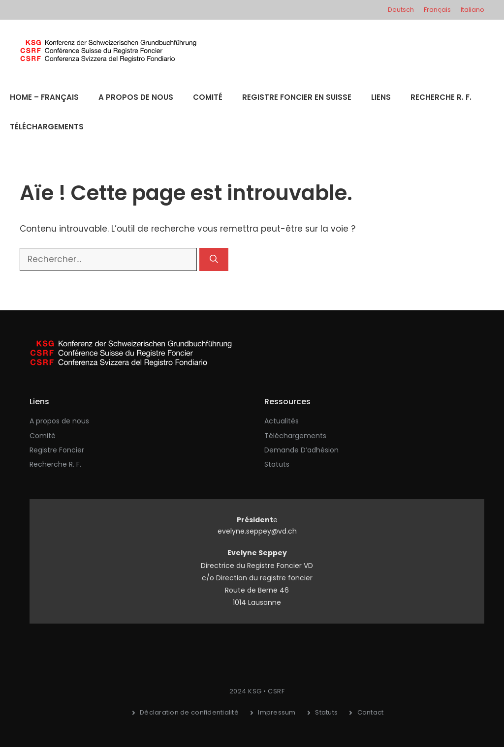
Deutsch (401, 9)
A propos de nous (135, 97)
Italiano (472, 9)
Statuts (276, 464)
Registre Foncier (57, 450)
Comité (207, 97)
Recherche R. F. (441, 97)
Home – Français (44, 97)
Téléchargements (47, 126)
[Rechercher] (213, 259)
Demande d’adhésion (301, 450)
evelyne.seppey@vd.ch (257, 531)
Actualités (281, 421)
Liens (381, 97)
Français (437, 9)
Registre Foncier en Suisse (296, 97)
